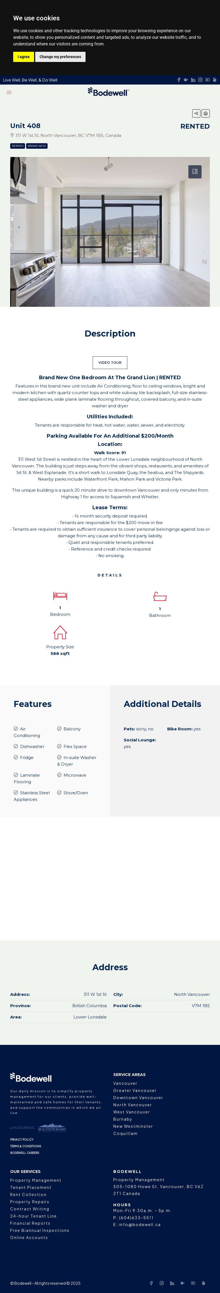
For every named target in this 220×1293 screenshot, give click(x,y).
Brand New (37, 146)
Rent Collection (28, 1194)
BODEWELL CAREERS (24, 1152)
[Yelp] (205, 1283)
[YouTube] (194, 1283)
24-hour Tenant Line (33, 1215)
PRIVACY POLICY (22, 1139)
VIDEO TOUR (110, 362)
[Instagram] (163, 1283)
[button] (196, 113)
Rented (17, 146)
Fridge (27, 757)
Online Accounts (29, 1237)
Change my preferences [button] (60, 57)
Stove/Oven (76, 792)
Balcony (72, 728)
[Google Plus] (184, 1283)
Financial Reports (30, 1223)
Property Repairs (30, 1201)
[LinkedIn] (173, 1283)
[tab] (195, 171)
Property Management (36, 1180)
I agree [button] (24, 57)
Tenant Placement (31, 1187)
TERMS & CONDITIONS (25, 1146)
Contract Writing (30, 1208)
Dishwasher (32, 746)
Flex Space (75, 746)
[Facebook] (152, 1283)
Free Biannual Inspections (40, 1230)
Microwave (75, 775)
